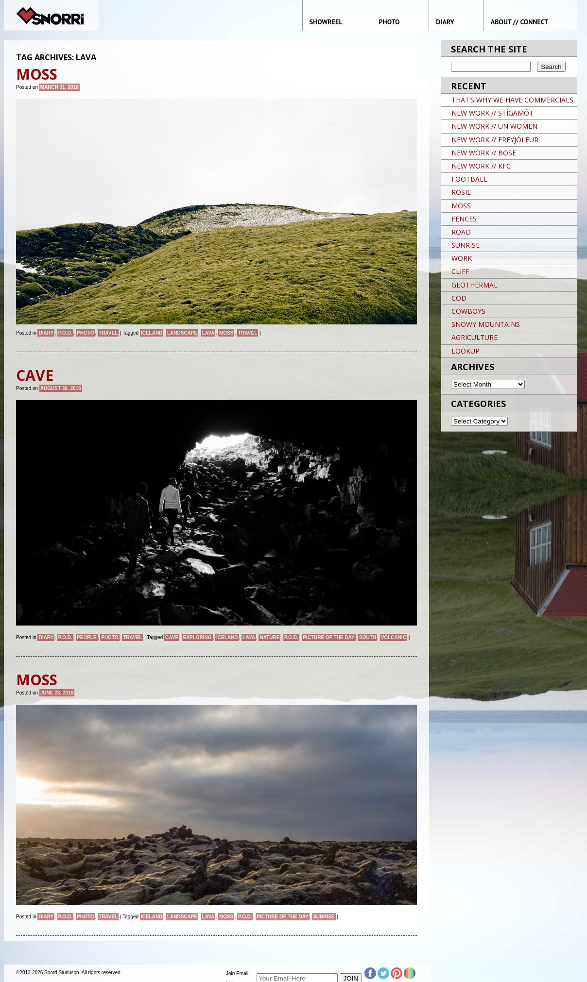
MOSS (226, 333)
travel (247, 333)
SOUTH (367, 637)
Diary (45, 333)
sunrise (323, 916)
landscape (182, 333)
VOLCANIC (393, 637)
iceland (151, 333)
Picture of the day (328, 637)
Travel (108, 333)
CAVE (171, 637)
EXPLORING (197, 637)
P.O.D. (65, 333)
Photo (85, 333)
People (87, 637)
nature (269, 637)
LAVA (208, 333)
